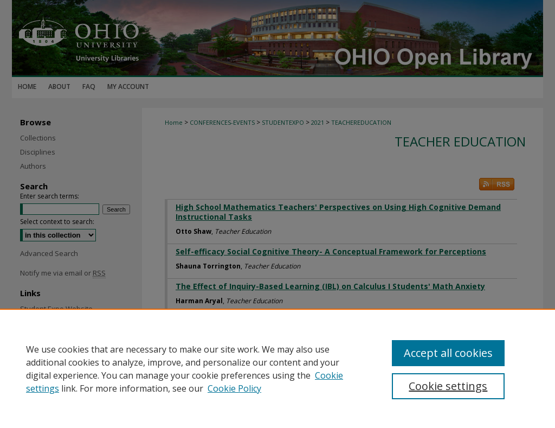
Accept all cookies (448, 353)
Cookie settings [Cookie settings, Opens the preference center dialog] (448, 386)
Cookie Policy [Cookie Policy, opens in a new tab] (234, 388)
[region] (277, 368)
